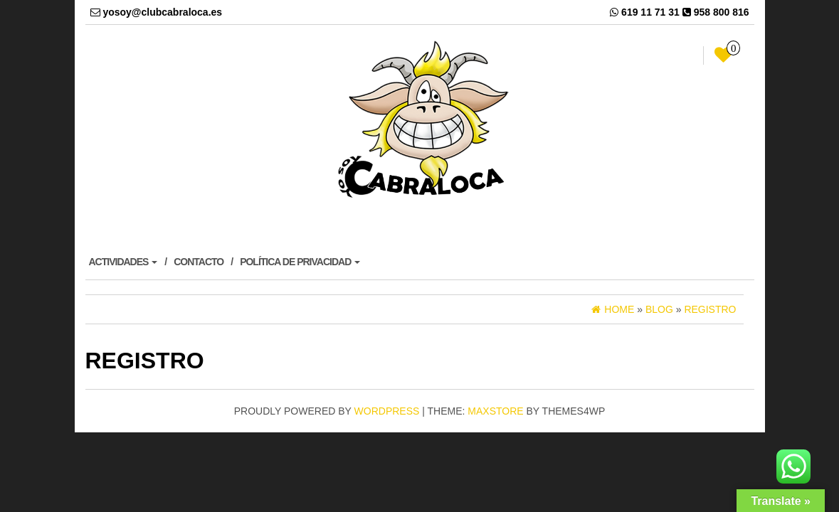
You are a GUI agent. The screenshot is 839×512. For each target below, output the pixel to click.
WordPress (387, 411)
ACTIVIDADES (123, 261)
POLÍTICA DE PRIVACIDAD (300, 261)
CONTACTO (198, 261)
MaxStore (495, 411)
